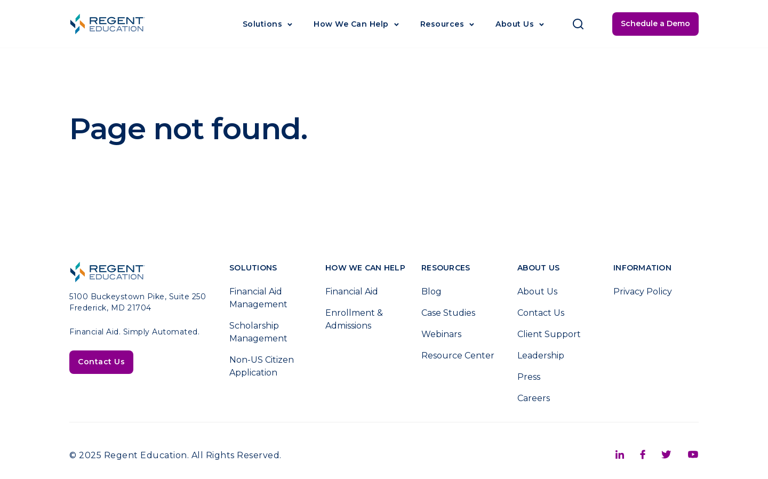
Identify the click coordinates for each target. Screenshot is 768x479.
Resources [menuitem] (445, 268)
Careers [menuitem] (533, 398)
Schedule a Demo (655, 23)
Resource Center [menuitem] (457, 355)
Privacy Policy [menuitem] (642, 291)
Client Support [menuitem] (549, 334)
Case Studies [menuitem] (448, 313)
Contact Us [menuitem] (540, 313)
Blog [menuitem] (431, 291)
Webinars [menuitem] (441, 334)
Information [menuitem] (642, 268)
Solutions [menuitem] (253, 268)
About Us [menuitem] (538, 268)
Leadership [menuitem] (540, 355)
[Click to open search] (578, 24)
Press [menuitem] (528, 377)
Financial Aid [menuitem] (351, 291)
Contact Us (101, 361)
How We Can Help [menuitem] (365, 268)
